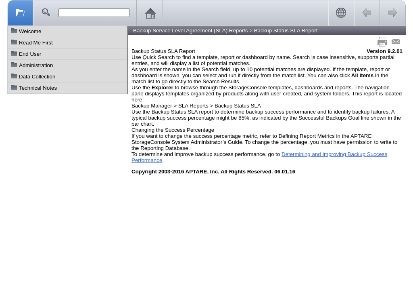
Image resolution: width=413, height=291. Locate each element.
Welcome (30, 31)
